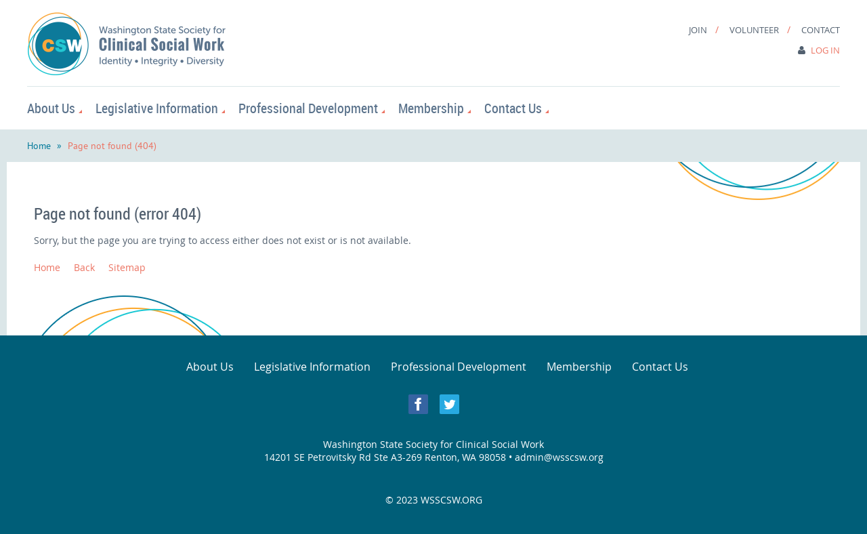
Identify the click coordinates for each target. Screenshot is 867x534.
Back (84, 267)
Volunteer (754, 30)
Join (698, 30)
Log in (825, 50)
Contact (820, 30)
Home (39, 146)
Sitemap (127, 267)
